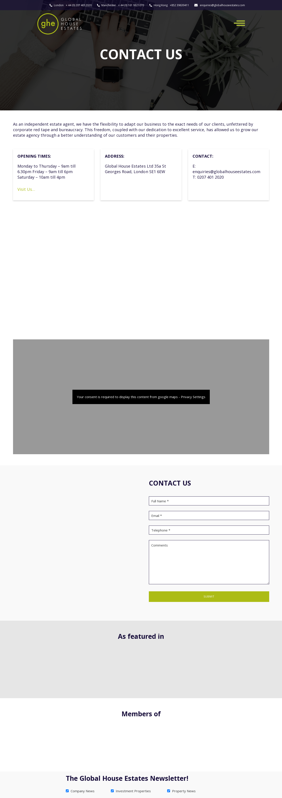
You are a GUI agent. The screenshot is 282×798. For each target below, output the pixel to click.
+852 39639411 (179, 5)
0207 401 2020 (210, 177)
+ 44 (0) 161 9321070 (131, 5)
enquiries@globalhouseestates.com (222, 5)
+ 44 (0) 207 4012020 (79, 5)
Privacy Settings (193, 397)
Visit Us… (26, 189)
